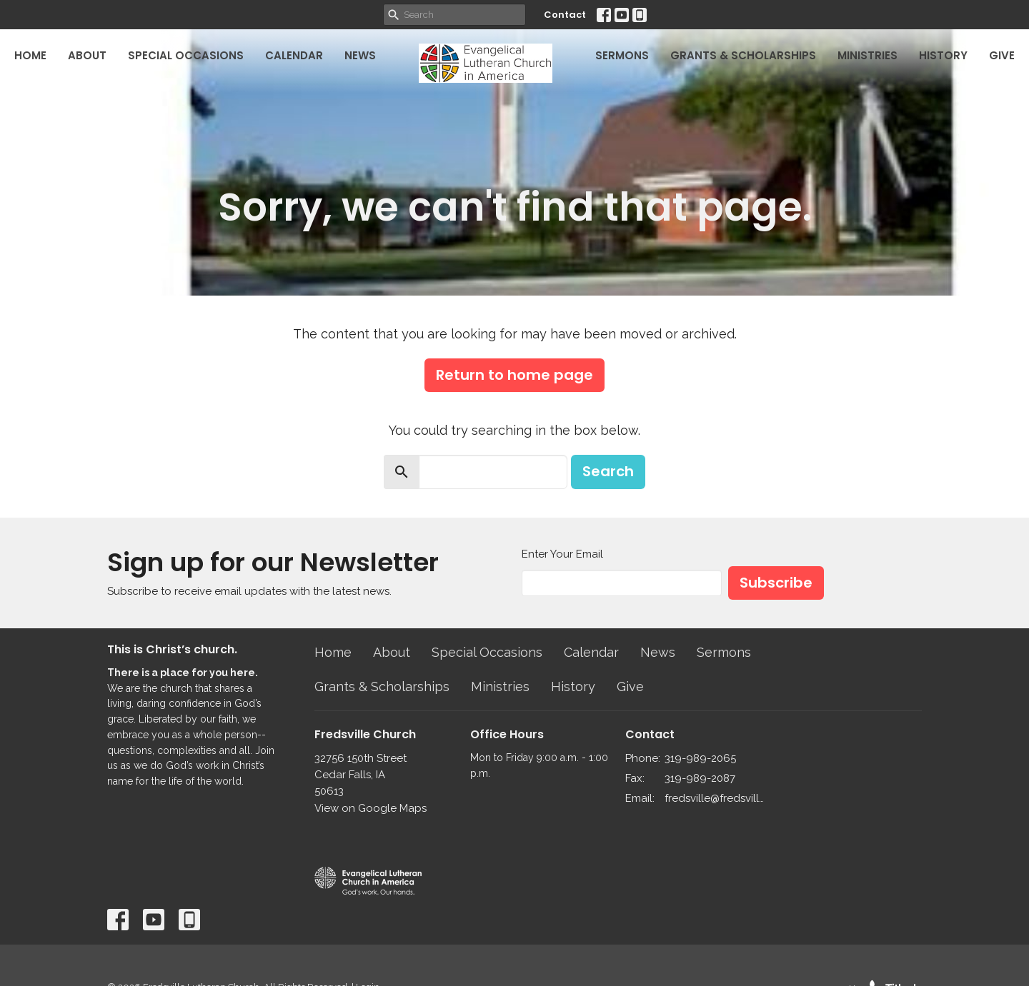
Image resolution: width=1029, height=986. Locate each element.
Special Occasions (186, 55)
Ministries (867, 55)
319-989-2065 (700, 758)
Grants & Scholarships (743, 55)
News (360, 55)
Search (608, 471)
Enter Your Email (562, 554)
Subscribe (776, 583)
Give (1002, 55)
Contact (565, 14)
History (943, 55)
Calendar (294, 55)
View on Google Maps (370, 808)
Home (30, 55)
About (87, 55)
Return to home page (514, 375)
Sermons (622, 55)
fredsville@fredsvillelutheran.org (716, 798)
